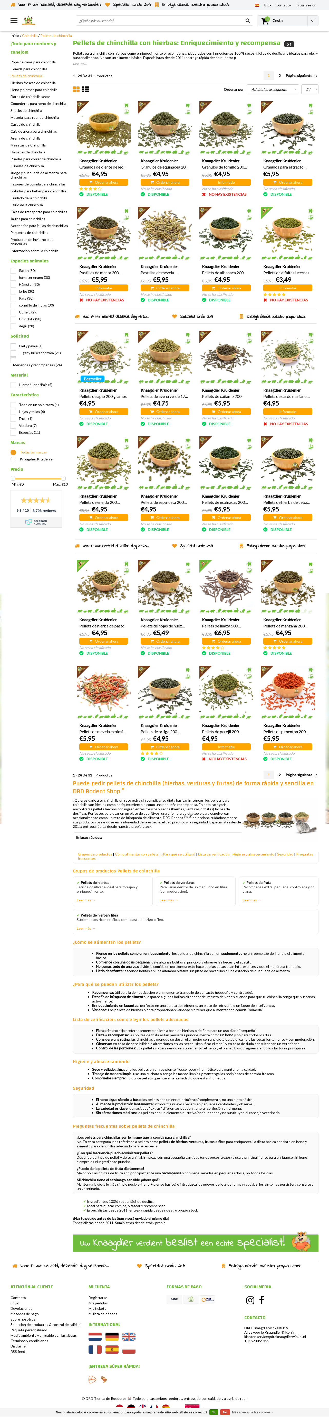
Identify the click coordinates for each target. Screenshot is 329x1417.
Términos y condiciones (29, 1341)
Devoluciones (21, 1308)
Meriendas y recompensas (37, 365)
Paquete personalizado (29, 1330)
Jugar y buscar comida (40, 353)
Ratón (27, 270)
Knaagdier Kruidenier (37, 459)
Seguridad (285, 854)
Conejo (28, 312)
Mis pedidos (98, 1303)
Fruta (25, 418)
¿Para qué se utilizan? (178, 854)
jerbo (26, 291)
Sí (213, 1412)
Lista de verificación (214, 854)
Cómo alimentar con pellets (137, 854)
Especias (29, 432)
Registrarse (98, 1297)
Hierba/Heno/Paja (35, 384)
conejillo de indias (36, 305)
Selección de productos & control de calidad (46, 1324)
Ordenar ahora (103, 182)
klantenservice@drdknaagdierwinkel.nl (275, 1336)
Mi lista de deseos (103, 1314)
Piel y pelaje (31, 346)
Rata (26, 298)
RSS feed (18, 1351)
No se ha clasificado (156, 188)
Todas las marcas (33, 452)
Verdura (28, 425)
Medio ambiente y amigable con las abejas (44, 1335)
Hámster (29, 284)
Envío (15, 1303)
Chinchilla (29, 35)
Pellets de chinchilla (56, 35)
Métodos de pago (25, 1314)
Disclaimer (19, 1346)
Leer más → (86, 900)
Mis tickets (97, 1308)
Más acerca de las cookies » (252, 1412)
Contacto (18, 1297)
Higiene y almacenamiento (253, 854)
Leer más (80, 63)
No (225, 1412)
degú (26, 326)
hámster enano (34, 277)
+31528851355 (256, 1341)
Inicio (15, 35)
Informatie (226, 182)
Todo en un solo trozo (39, 404)
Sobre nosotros (23, 1319)
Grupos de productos (95, 854)
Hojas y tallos (32, 411)
